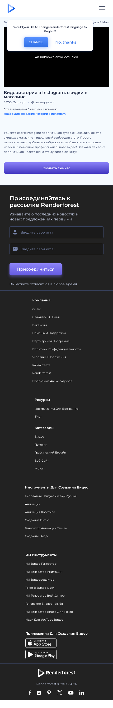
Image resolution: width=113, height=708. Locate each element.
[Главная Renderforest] (11, 8)
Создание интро (37, 520)
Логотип (41, 444)
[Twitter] (59, 693)
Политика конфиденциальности (56, 349)
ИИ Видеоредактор (39, 579)
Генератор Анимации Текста (46, 528)
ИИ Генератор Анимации (43, 571)
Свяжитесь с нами (46, 317)
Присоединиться (36, 269)
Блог (38, 416)
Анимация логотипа (40, 512)
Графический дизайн (50, 452)
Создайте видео (37, 536)
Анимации (32, 504)
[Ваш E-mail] (56, 249)
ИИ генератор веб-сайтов (45, 595)
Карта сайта (41, 365)
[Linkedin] (81, 693)
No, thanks (65, 42)
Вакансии (39, 325)
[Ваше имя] (56, 232)
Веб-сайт (42, 460)
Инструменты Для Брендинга (57, 408)
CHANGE (36, 42)
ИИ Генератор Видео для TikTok (49, 611)
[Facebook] (30, 693)
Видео (39, 436)
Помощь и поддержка (49, 333)
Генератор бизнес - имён (44, 603)
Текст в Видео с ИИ (40, 587)
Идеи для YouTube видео (44, 619)
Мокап (40, 468)
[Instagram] (39, 693)
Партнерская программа (51, 341)
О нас (36, 309)
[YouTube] (71, 693)
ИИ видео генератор (40, 563)
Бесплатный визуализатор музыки (51, 496)
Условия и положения (49, 357)
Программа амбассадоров (52, 381)
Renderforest (41, 373)
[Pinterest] (49, 693)
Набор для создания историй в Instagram (35, 113)
